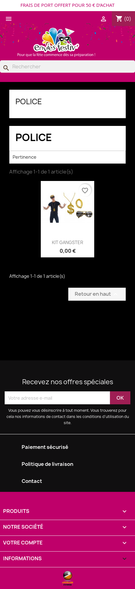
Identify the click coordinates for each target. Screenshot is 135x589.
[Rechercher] (67, 66)
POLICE (28, 101)
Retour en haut (97, 294)
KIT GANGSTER (67, 242)
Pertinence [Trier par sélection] (67, 157)
